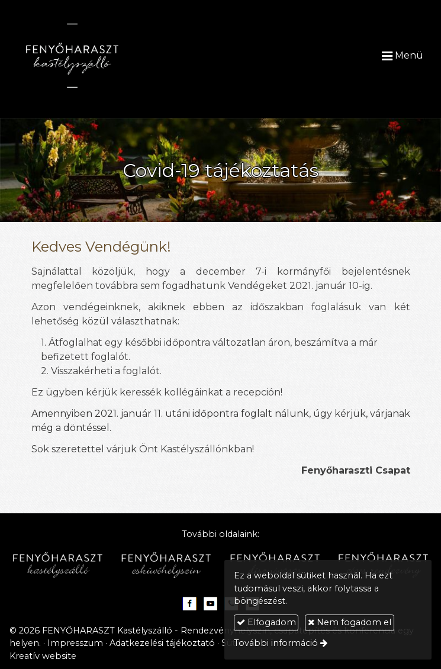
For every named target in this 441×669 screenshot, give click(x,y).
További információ (276, 643)
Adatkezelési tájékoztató (162, 643)
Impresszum (75, 643)
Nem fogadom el (349, 622)
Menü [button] (402, 55)
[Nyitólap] (100, 55)
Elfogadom (266, 622)
